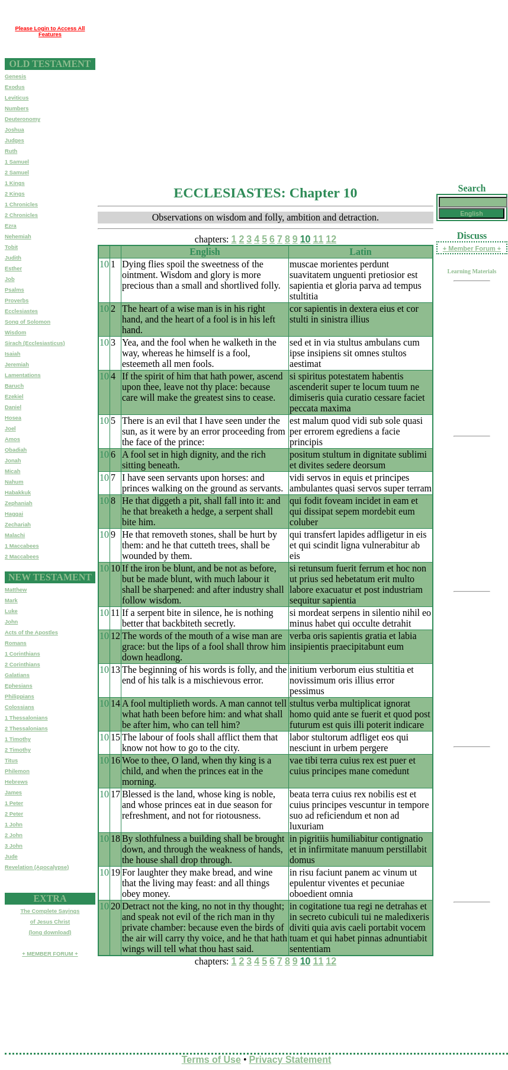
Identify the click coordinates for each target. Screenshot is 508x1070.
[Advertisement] (230, 88)
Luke (11, 611)
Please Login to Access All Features (50, 31)
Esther (13, 269)
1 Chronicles (21, 204)
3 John (13, 846)
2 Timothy (18, 750)
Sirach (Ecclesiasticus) (35, 343)
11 (318, 239)
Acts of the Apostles (31, 632)
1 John (13, 825)
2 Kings (15, 194)
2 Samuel (17, 172)
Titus (11, 761)
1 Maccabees (22, 546)
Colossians (19, 707)
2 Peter (14, 814)
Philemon (17, 771)
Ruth (11, 151)
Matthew (16, 590)
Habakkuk (18, 493)
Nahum (14, 482)
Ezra (11, 226)
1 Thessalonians (26, 718)
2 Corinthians (22, 664)
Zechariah (18, 525)
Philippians (19, 697)
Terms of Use (211, 1060)
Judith (13, 258)
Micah (12, 471)
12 (331, 239)
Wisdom (15, 333)
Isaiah (12, 354)
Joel (10, 429)
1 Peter (14, 803)
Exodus (15, 87)
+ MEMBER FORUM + (50, 954)
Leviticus (16, 98)
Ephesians (19, 686)
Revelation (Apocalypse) (37, 867)
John (11, 622)
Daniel (13, 407)
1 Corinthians (22, 654)
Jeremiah (17, 365)
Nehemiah (18, 236)
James (13, 793)
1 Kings (15, 183)
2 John (13, 835)
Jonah (13, 461)
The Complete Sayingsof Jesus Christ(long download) (49, 921)
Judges (14, 140)
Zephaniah (19, 503)
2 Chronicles (21, 215)
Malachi (15, 535)
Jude (11, 857)
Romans (16, 643)
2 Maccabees (22, 557)
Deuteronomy (22, 119)
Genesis (15, 76)
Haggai (14, 514)
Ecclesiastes (21, 311)
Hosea (13, 418)
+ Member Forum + (472, 248)
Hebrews (16, 782)
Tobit (11, 247)
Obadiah (16, 450)
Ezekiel (14, 397)
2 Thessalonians (26, 729)
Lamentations (23, 375)
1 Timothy (18, 739)
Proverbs (16, 301)
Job (10, 279)
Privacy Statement (290, 1060)
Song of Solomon (27, 322)
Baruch (14, 386)
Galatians (17, 675)
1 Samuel (17, 162)
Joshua (14, 130)
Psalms (14, 290)
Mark (11, 600)
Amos (12, 439)
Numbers (16, 108)
